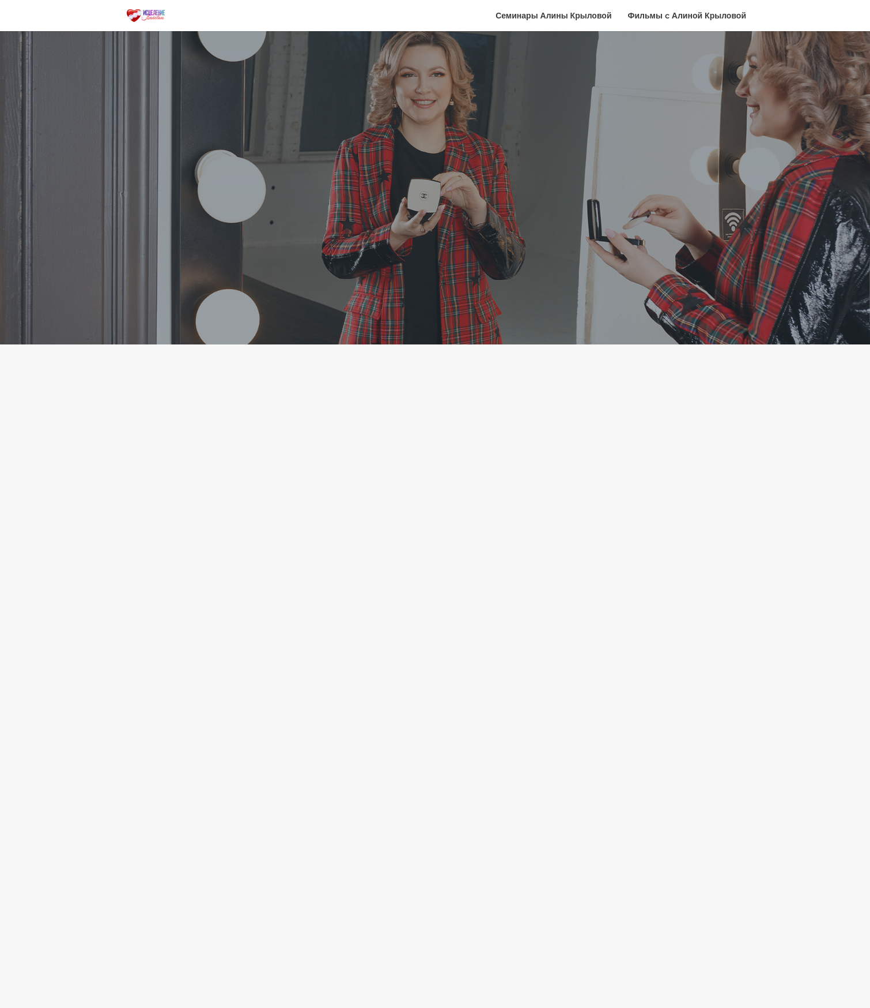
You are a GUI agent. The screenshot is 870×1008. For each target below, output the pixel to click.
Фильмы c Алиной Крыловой (687, 16)
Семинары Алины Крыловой (553, 16)
